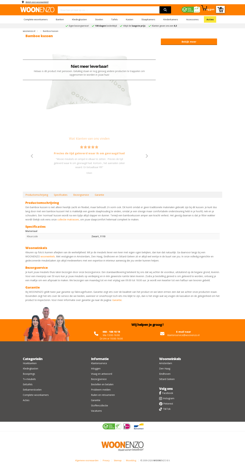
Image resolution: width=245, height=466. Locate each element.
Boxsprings (29, 373)
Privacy (106, 460)
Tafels (114, 19)
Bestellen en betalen (102, 384)
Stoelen (99, 19)
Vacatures (96, 410)
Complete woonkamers (36, 19)
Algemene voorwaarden (86, 460)
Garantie (99, 194)
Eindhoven (165, 373)
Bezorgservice (81, 194)
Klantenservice (99, 363)
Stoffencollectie (99, 405)
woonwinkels (48, 256)
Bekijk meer (189, 41)
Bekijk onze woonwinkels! (39, 2)
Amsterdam (165, 363)
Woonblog (131, 460)
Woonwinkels (170, 358)
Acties (210, 19)
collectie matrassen (68, 219)
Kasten (129, 19)
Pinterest (168, 403)
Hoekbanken (30, 363)
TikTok (167, 408)
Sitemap (118, 460)
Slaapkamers (148, 19)
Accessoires (192, 19)
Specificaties (60, 194)
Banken (60, 19)
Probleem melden (101, 389)
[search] (165, 9)
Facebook (167, 393)
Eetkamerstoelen (32, 389)
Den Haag (164, 368)
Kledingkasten (79, 19)
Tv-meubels (29, 379)
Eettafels (28, 384)
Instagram (168, 398)
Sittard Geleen (167, 379)
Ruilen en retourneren (103, 395)
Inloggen (96, 368)
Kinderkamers (170, 19)
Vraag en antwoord (101, 373)
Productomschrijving (36, 194)
